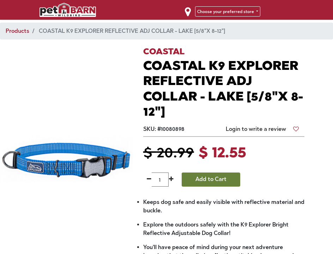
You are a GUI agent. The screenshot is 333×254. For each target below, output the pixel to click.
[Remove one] (149, 180)
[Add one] (171, 180)
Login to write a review (256, 129)
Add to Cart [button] (210, 179)
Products (17, 31)
